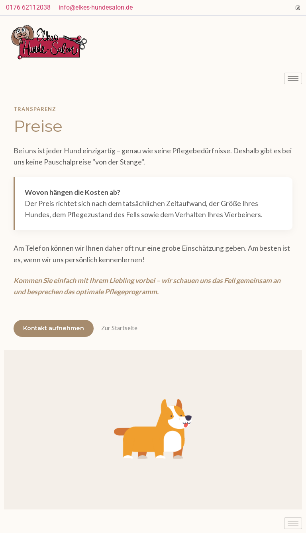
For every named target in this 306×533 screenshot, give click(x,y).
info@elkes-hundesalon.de (96, 7)
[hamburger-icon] (293, 78)
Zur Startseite (119, 328)
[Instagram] (298, 8)
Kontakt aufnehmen (53, 328)
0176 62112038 (28, 7)
